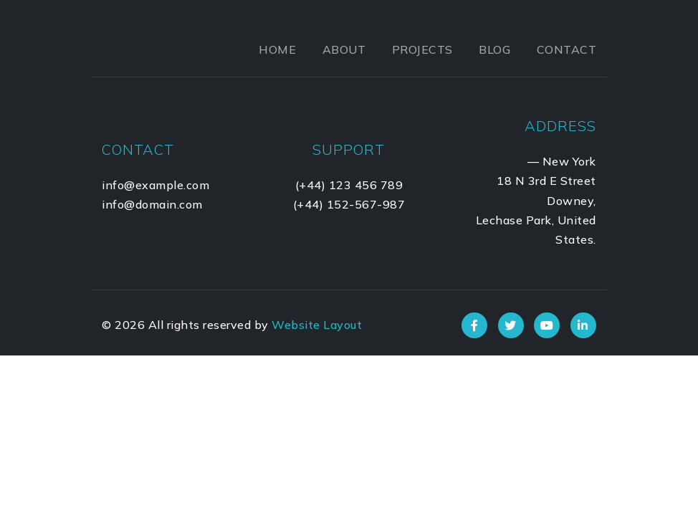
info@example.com (155, 185)
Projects (422, 49)
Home (277, 49)
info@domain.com (152, 204)
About (344, 49)
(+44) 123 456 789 (349, 185)
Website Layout (317, 324)
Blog (494, 49)
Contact (567, 49)
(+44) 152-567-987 (349, 204)
